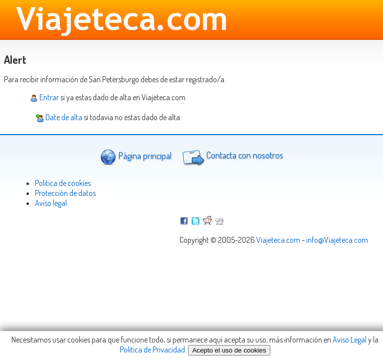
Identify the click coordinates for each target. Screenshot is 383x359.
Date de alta (59, 117)
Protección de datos (65, 193)
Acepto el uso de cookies (229, 350)
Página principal (136, 157)
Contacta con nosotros (231, 156)
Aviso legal (51, 203)
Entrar (44, 97)
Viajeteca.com (278, 240)
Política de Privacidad (152, 350)
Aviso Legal (350, 340)
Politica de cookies (63, 183)
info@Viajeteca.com (337, 240)
